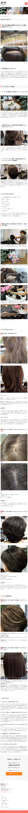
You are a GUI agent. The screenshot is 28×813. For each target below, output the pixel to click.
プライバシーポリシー (5, 807)
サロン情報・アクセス (5, 800)
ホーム (2, 795)
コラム (2, 805)
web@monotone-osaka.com (6, 791)
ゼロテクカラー (4, 797)
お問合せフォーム (14, 773)
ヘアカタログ (3, 802)
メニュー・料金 (4, 799)
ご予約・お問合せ (4, 803)
